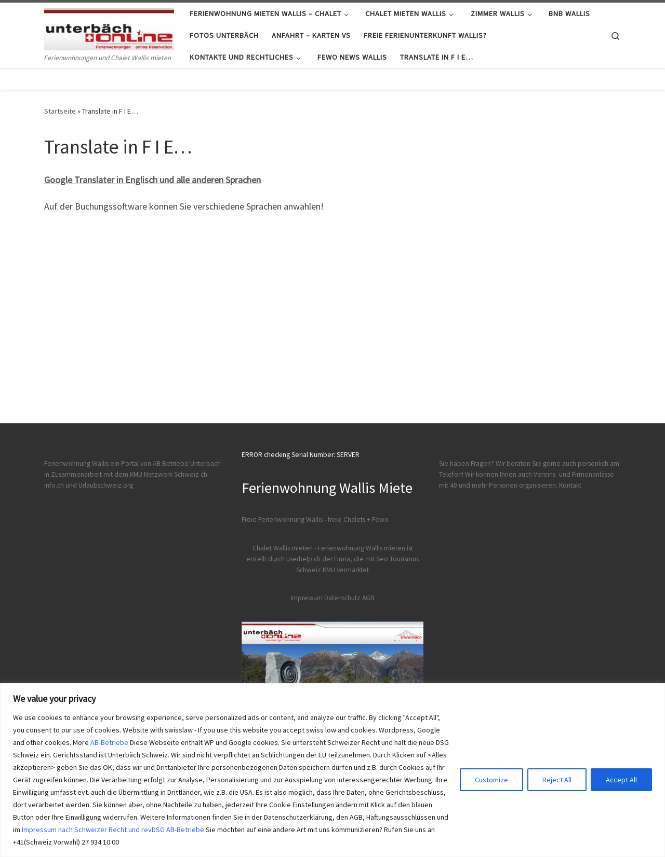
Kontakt (570, 485)
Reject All (556, 779)
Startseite (60, 111)
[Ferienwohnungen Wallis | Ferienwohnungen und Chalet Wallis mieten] (109, 27)
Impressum (306, 597)
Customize (491, 779)
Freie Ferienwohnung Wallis (282, 519)
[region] (332, 770)
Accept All (621, 779)
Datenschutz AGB (349, 597)
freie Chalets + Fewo (358, 519)
